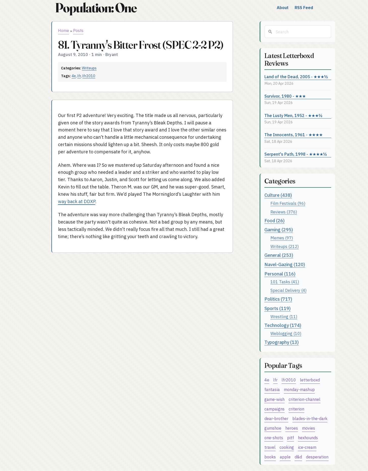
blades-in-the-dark (309, 418)
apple (285, 456)
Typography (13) (281, 342)
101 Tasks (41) (284, 281)
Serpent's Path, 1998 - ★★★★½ (295, 154)
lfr (79, 75)
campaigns (274, 408)
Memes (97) (281, 237)
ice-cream (307, 447)
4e (74, 75)
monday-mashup (299, 389)
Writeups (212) (284, 246)
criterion (296, 408)
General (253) (278, 255)
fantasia (272, 389)
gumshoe (272, 428)
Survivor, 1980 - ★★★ (285, 96)
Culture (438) (278, 195)
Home (63, 30)
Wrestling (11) (283, 316)
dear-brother (276, 418)
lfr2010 (88, 75)
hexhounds (308, 437)
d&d (298, 456)
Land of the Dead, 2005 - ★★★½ (296, 76)
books (270, 456)
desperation (317, 456)
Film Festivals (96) (287, 203)
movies (308, 428)
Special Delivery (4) (288, 290)
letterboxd (310, 379)
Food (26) (274, 221)
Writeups (89, 68)
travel (269, 447)
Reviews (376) (283, 211)
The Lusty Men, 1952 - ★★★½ (293, 115)
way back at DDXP (76, 201)
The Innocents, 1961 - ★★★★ (293, 134)
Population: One (96, 8)
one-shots (273, 437)
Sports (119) (277, 308)
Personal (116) (279, 274)
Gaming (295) (278, 230)
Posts (78, 30)
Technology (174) (282, 325)
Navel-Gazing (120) (284, 264)
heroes (291, 428)
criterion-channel (304, 399)
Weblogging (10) (285, 333)
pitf (290, 437)
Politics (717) (278, 299)
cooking (287, 447)
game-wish (274, 399)
